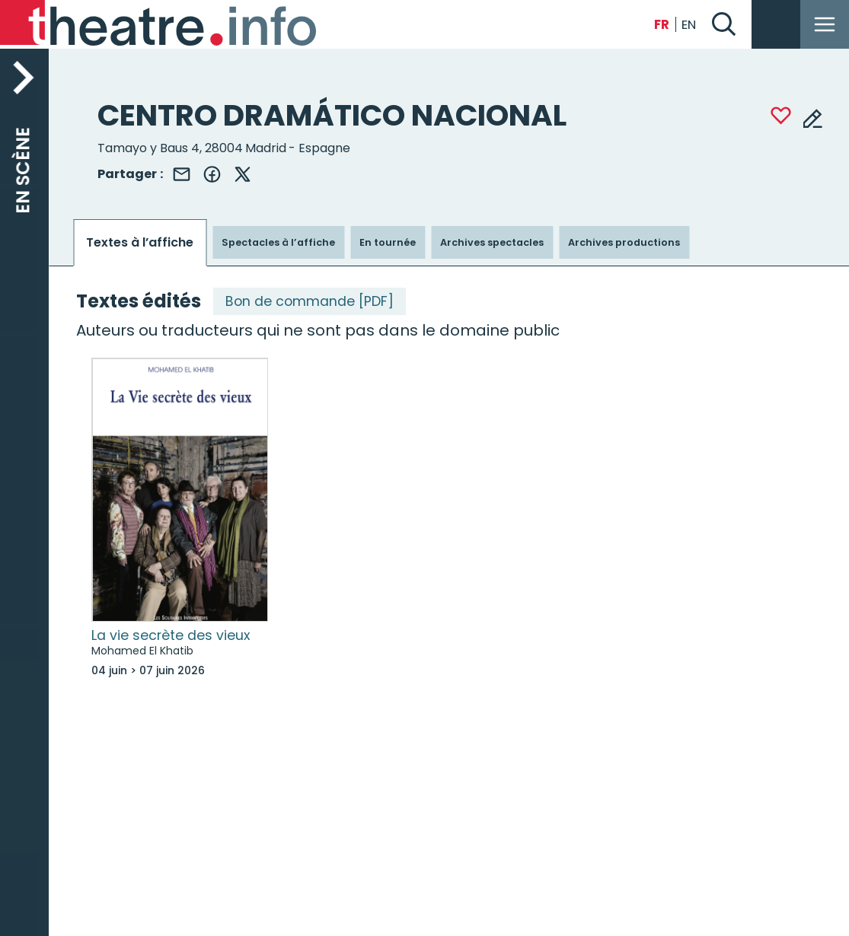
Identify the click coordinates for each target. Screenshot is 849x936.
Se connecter (776, 24)
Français (661, 25)
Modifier (812, 118)
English (689, 25)
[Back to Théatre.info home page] (160, 24)
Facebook (211, 174)
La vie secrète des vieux (170, 635)
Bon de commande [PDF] (309, 301)
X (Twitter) (242, 174)
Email (181, 174)
